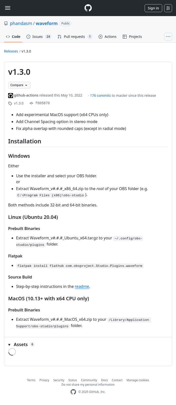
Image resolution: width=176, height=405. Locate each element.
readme (82, 286)
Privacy (44, 380)
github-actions (26, 95)
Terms (31, 380)
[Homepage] (88, 8)
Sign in (153, 8)
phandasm (21, 23)
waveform (47, 23)
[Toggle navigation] (7, 8)
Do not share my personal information (88, 384)
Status (72, 380)
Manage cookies (138, 380)
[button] (88, 344)
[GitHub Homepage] (73, 392)
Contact (117, 380)
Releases (11, 51)
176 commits (101, 95)
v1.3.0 (26, 51)
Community (89, 380)
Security (58, 380)
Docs (104, 380)
